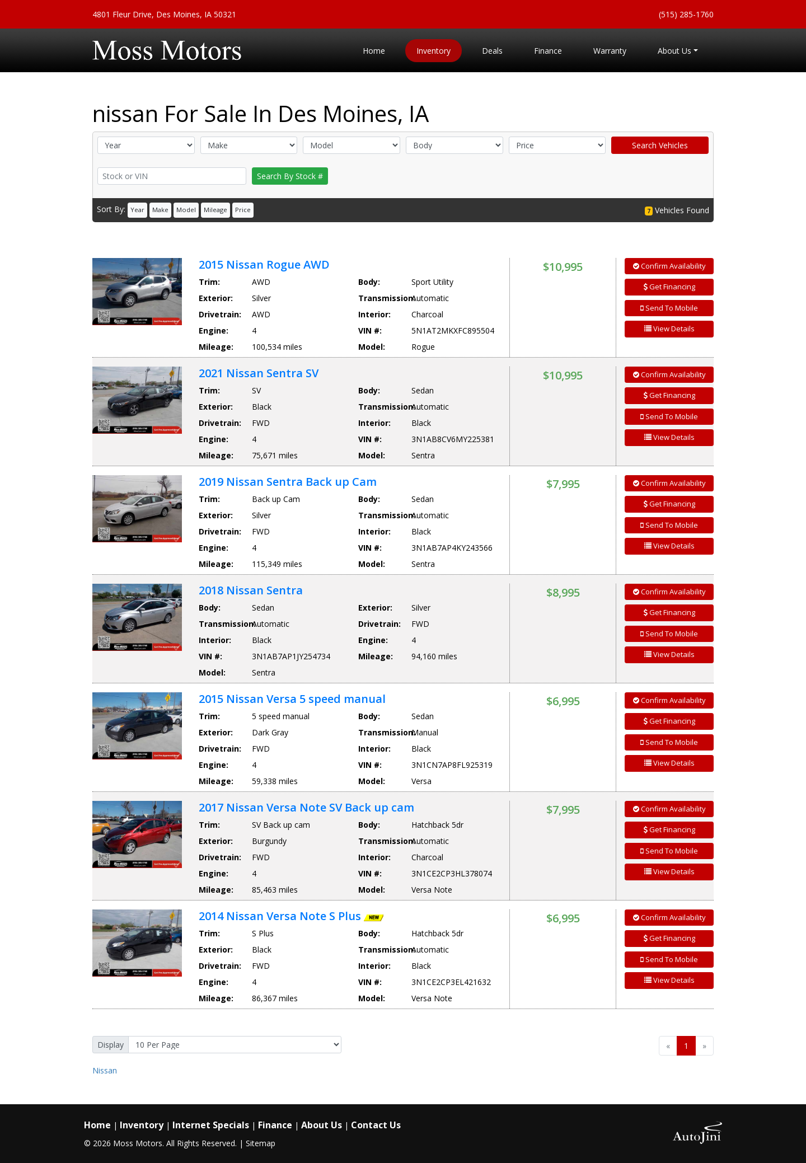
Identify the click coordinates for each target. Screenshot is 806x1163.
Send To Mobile (669, 308)
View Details (669, 328)
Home (97, 1125)
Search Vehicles (660, 145)
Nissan (104, 1070)
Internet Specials (210, 1125)
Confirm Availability (669, 266)
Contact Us (376, 1125)
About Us (321, 1125)
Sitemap (260, 1143)
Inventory (141, 1125)
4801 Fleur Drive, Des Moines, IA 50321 (164, 14)
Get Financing (669, 287)
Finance (275, 1125)
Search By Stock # (290, 176)
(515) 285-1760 (686, 14)
